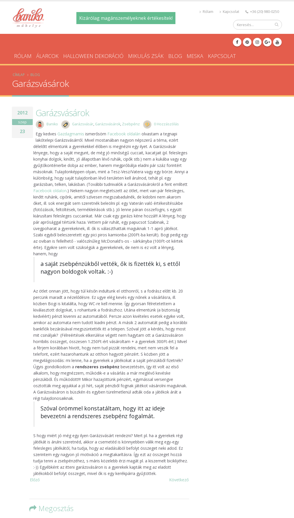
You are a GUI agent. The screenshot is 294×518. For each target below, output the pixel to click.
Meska (195, 55)
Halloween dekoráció (93, 55)
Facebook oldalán (123, 134)
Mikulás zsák (146, 55)
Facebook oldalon (50, 190)
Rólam (206, 11)
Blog (175, 55)
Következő (179, 479)
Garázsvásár (82, 124)
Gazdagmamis (70, 134)
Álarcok (47, 55)
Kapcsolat (229, 11)
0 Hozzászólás (166, 124)
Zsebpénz (131, 124)
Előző (35, 479)
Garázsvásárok (62, 113)
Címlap (19, 74)
